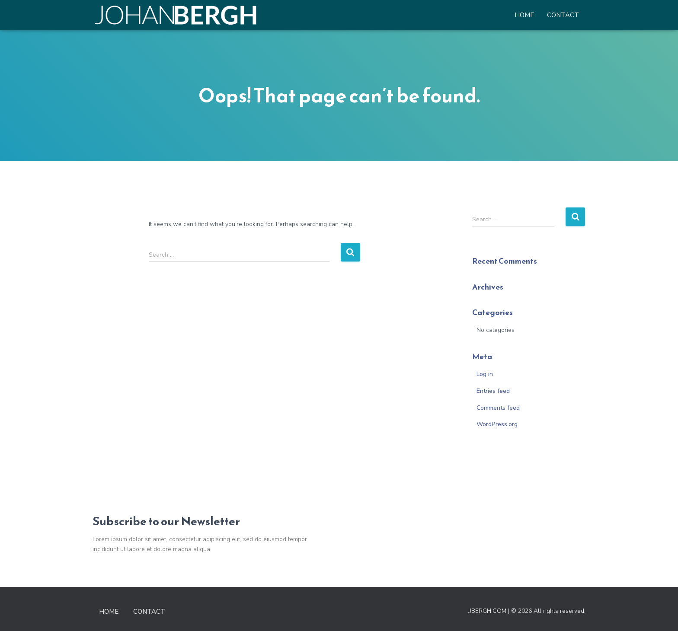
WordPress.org (497, 424)
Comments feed (498, 408)
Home (524, 15)
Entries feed (493, 391)
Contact (563, 15)
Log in (485, 374)
